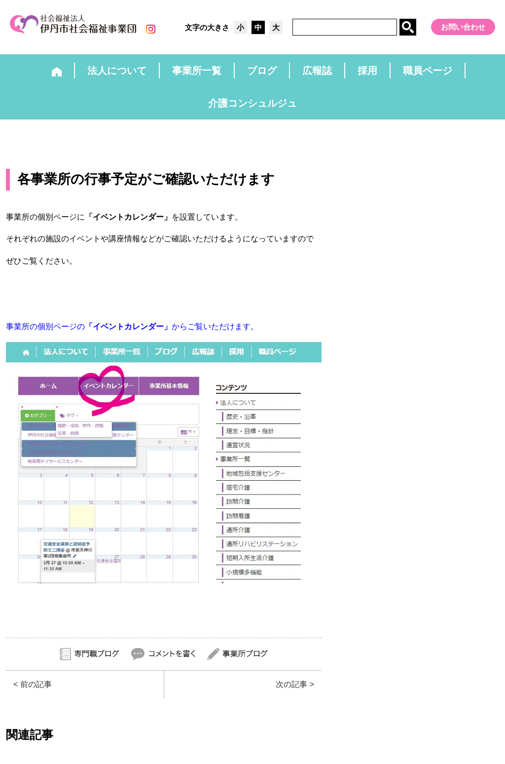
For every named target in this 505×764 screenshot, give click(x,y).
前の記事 (36, 684)
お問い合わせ (463, 27)
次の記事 (291, 684)
